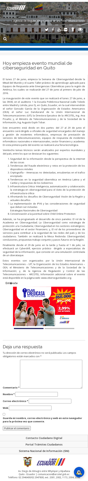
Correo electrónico (15, 401)
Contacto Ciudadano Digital (44, 438)
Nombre (9, 394)
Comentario (11, 387)
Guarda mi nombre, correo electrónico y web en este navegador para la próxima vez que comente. (42, 419)
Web (5, 408)
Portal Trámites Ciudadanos (44, 444)
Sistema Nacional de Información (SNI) (44, 451)
